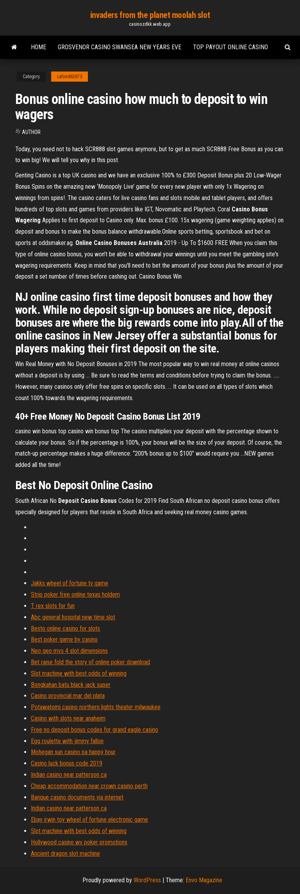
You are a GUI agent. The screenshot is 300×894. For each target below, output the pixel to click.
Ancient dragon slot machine (65, 853)
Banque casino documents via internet (77, 797)
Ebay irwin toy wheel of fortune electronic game (89, 819)
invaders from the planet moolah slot (150, 15)
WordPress (147, 880)
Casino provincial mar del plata (68, 695)
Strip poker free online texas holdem (75, 594)
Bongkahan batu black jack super (71, 684)
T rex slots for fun (53, 606)
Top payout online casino (230, 47)
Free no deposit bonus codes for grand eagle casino (94, 729)
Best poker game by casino (64, 639)
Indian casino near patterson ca (69, 774)
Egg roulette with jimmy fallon (67, 741)
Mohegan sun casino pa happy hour (73, 752)
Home (38, 47)
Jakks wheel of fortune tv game (69, 583)
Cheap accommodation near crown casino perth (89, 786)
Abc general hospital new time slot (73, 617)
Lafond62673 (69, 76)
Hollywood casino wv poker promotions (79, 842)
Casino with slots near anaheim (68, 718)
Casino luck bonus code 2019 (66, 763)
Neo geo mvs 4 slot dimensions (69, 650)
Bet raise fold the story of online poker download (90, 662)
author (31, 132)
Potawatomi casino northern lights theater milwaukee (96, 707)
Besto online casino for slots (65, 628)
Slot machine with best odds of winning (79, 673)
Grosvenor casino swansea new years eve (119, 47)
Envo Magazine (204, 880)
